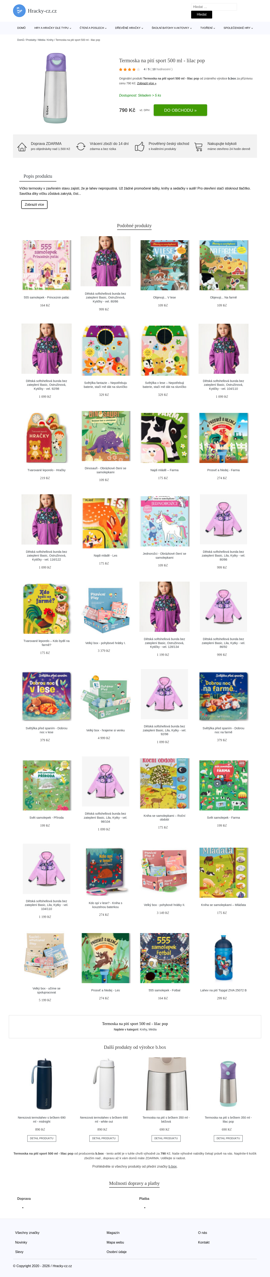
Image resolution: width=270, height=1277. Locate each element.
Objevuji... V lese (164, 297)
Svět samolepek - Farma (223, 817)
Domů (21, 27)
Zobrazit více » (146, 83)
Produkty (31, 39)
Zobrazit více (34, 204)
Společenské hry (237, 27)
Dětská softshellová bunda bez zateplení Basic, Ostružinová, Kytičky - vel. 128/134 (164, 642)
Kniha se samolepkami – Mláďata (223, 905)
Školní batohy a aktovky (170, 27)
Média (41, 39)
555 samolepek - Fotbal (164, 990)
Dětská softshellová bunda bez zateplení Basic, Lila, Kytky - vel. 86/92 (223, 642)
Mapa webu (115, 1242)
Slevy (19, 1252)
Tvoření (206, 27)
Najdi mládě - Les (105, 555)
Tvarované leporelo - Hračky (47, 470)
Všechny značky (27, 1233)
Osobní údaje (117, 1252)
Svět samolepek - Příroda (46, 817)
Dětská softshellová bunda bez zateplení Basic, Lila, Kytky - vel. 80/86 (223, 555)
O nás (202, 1233)
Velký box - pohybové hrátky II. (164, 905)
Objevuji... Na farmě (223, 297)
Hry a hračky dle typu (51, 27)
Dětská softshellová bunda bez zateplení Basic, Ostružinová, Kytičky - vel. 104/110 (223, 384)
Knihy (50, 39)
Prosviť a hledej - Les (105, 990)
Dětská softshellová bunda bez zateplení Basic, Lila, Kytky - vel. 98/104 (105, 817)
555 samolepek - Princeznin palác (46, 297)
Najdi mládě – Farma (164, 470)
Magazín (113, 1233)
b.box (232, 78)
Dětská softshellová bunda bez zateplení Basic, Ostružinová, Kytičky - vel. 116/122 (46, 555)
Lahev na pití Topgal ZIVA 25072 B (223, 990)
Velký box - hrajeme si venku (105, 730)
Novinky (21, 1242)
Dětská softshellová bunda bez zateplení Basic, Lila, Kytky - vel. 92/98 (164, 730)
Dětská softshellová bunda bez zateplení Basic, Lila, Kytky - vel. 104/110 (46, 905)
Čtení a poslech (92, 27)
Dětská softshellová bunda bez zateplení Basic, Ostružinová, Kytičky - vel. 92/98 (46, 384)
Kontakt (203, 1242)
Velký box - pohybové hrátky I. (105, 643)
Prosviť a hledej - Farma (223, 470)
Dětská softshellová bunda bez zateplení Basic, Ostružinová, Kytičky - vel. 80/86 (105, 297)
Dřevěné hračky (128, 27)
